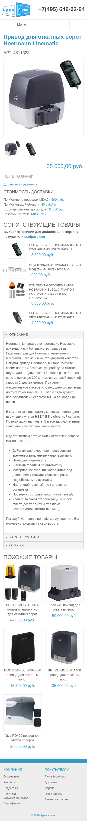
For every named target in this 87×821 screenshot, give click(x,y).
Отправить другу (47, 185)
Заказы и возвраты (57, 799)
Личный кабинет (55, 776)
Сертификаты (12, 803)
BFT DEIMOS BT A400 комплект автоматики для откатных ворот (22, 609)
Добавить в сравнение (20, 184)
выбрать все (34, 236)
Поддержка (10, 788)
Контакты (9, 782)
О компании (11, 776)
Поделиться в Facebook (56, 185)
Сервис (49, 788)
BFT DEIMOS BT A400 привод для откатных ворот (64, 674)
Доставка (51, 782)
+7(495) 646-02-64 (62, 9)
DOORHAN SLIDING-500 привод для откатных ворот (22, 674)
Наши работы (53, 794)
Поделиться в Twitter (66, 185)
